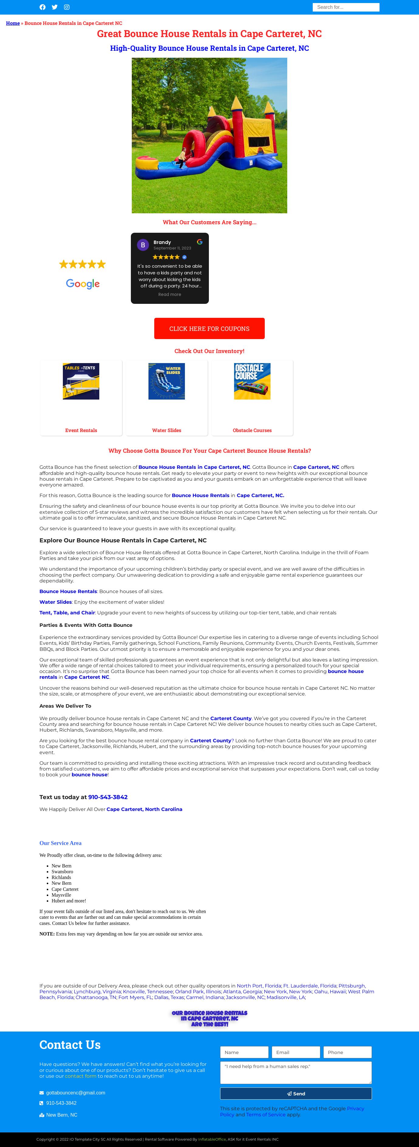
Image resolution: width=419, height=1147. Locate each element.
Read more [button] (169, 294)
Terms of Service (266, 1115)
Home (13, 23)
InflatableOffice (212, 1139)
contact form (81, 1076)
